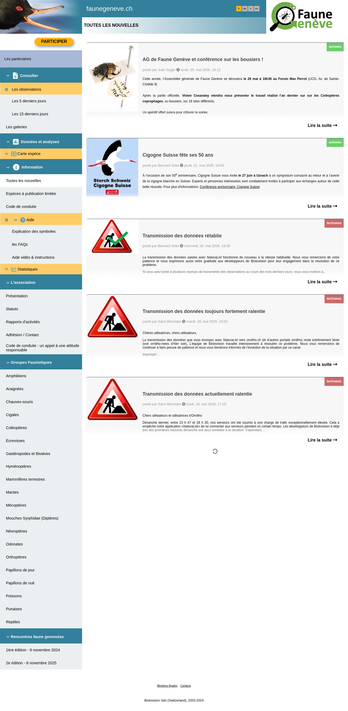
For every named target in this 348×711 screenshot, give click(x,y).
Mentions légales (167, 685)
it (250, 8)
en (256, 8)
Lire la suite (322, 125)
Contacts (185, 685)
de (244, 8)
